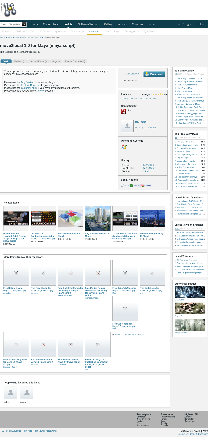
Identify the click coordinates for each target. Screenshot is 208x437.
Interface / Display (65, 295)
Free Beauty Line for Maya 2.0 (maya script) (69, 360)
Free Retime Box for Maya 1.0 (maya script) (14, 289)
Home (34, 24)
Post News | (39, 431)
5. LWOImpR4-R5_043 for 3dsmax (189, 154)
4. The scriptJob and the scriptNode (190, 270)
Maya (10, 37)
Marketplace (50, 24)
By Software (149, 32)
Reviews (199, 228)
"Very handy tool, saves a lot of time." (140, 98)
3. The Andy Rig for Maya (185, 148)
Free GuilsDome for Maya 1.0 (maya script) (151, 289)
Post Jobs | (28, 431)
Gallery (108, 24)
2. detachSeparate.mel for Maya (188, 145)
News (177, 228)
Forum (151, 24)
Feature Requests (31, 85)
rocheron (141, 121)
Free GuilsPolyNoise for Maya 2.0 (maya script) (124, 289)
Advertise (188, 417)
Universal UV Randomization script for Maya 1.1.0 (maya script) (43, 236)
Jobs (163, 421)
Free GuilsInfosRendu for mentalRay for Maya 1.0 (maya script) (70, 290)
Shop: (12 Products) (146, 127)
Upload (201, 24)
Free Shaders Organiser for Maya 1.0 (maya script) (15, 362)
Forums (164, 419)
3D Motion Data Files (25, 32)
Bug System (27, 82)
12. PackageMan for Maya (186, 177)
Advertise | (17, 431)
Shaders (201, 74)
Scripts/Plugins (143, 419)
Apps (198, 137)
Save (126, 185)
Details (6, 61)
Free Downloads (168, 417)
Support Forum (29, 87)
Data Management (52, 37)
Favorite (147, 185)
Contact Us (189, 421)
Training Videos (132, 32)
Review (40, 90)
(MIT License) (132, 73)
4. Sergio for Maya (182, 151)
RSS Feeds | (6, 431)
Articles (183, 228)
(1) (19, 61)
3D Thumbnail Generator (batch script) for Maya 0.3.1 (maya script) (124, 236)
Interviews (191, 228)
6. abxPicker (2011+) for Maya (187, 94)
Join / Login (184, 24)
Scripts (190, 74)
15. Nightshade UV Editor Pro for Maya (191, 123)
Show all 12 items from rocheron (130, 334)
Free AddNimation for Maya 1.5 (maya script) (42, 360)
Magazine (137, 24)
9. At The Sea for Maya (184, 167)
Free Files (68, 24)
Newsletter (188, 419)
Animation (7, 293)
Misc (114, 293)
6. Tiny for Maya (181, 158)
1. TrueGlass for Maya (184, 142)
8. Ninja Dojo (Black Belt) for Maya (189, 101)
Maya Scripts (95, 32)
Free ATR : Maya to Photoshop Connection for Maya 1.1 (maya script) (96, 363)
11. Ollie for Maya (182, 174)
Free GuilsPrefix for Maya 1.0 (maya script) (123, 325)
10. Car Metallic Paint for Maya (188, 170)
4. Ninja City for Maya (184, 88)
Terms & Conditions (199, 434)
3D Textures (45, 32)
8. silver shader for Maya (185, 164)
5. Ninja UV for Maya (183, 91)
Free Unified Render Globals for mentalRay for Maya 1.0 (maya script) (96, 292)
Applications (60, 32)
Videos (140, 423)
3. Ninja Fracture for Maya (186, 85)
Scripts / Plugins (113, 32)
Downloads (19, 37)
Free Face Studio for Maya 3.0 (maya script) (42, 289)
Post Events (51, 431)
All (176, 74)
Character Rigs (77, 32)
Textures (141, 421)
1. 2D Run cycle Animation (186, 260)
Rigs (195, 74)
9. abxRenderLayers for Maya (187, 104)
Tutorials (122, 24)
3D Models (7, 32)
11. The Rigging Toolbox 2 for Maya (190, 110)
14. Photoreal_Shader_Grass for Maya (191, 183)
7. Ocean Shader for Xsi (185, 161)
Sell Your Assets (144, 425)
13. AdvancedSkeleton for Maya (188, 180)
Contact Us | (184, 434)
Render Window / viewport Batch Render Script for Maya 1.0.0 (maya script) (14, 237)
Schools (164, 425)
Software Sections (89, 24)
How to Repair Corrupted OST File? (192, 214)
